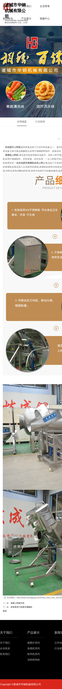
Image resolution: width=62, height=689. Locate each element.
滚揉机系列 (33, 648)
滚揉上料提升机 (17, 603)
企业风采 (5, 648)
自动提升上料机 (13, 147)
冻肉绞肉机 (33, 659)
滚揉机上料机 (11, 155)
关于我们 (5, 642)
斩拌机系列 (33, 654)
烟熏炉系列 (33, 642)
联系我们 (5, 654)
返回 (5, 611)
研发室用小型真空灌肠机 (21, 607)
